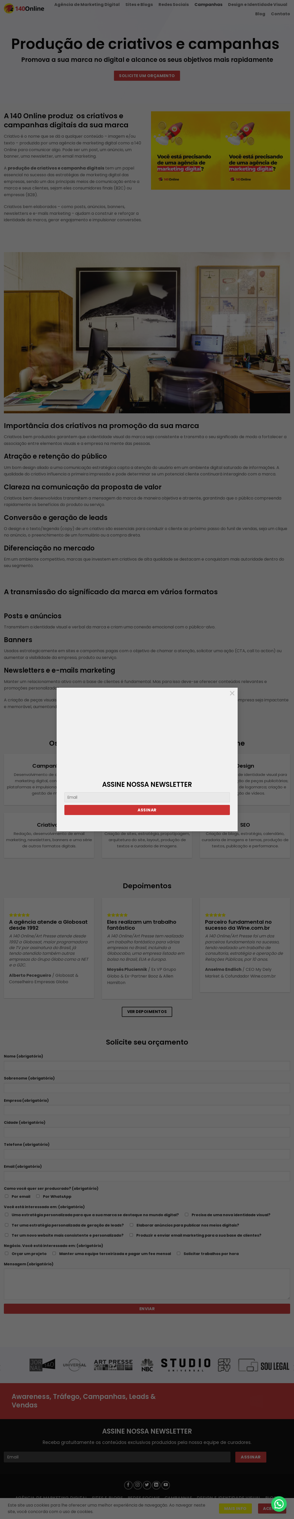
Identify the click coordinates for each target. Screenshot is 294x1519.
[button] (279, 1504)
